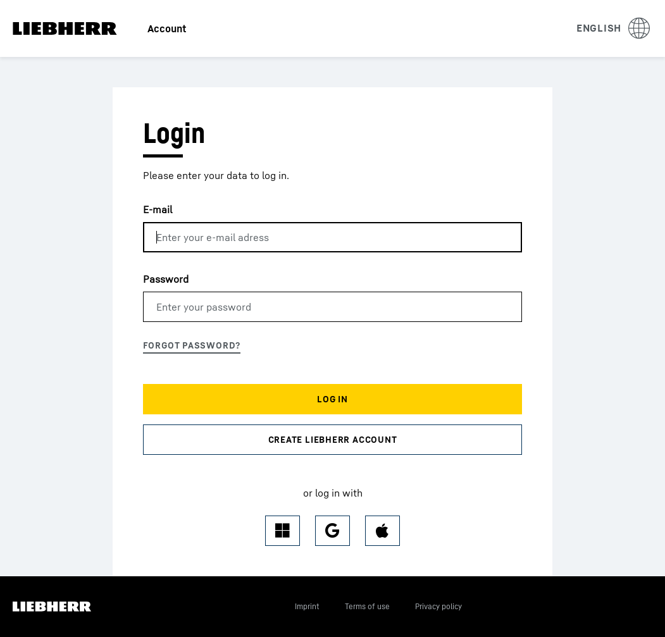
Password (166, 279)
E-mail (157, 209)
